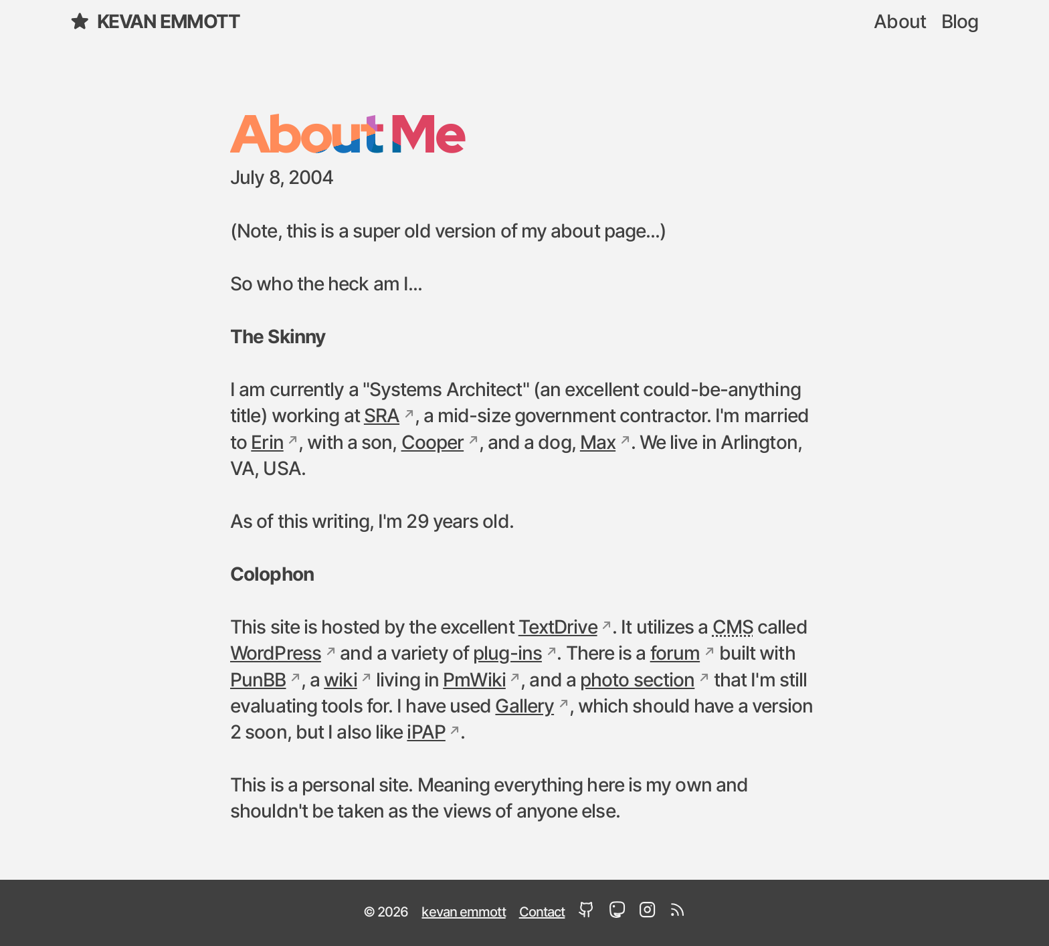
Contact (542, 912)
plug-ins (507, 654)
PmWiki (474, 681)
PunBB (258, 681)
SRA (381, 416)
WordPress (275, 654)
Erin (267, 443)
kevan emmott (155, 21)
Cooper (432, 443)
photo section (637, 681)
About (900, 22)
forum (675, 654)
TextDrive (557, 628)
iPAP (426, 733)
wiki (340, 681)
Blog (959, 22)
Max (597, 443)
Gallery (524, 707)
